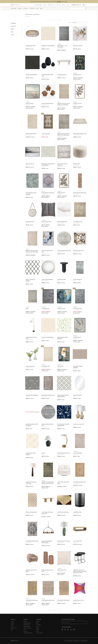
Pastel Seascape (29, 103)
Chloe (27, 308)
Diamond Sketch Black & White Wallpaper (63, 395)
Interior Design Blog (27, 623)
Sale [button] (41, 8)
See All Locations (39, 632)
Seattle (37, 629)
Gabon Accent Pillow (46, 221)
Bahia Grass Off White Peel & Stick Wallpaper (48, 164)
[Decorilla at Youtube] (74, 630)
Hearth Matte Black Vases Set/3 (47, 75)
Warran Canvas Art (30, 163)
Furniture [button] (13, 8)
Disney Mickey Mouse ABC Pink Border (32, 424)
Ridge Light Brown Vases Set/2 (47, 570)
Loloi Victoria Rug (46, 133)
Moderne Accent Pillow (78, 600)
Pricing (12, 626)
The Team (12, 621)
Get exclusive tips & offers (68, 619)
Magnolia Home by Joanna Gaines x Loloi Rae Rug (63, 104)
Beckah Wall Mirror (77, 395)
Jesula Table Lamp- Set (78, 424)
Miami (37, 623)
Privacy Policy (76, 640)
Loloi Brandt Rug (45, 308)
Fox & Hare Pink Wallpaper (48, 337)
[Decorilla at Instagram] (62, 630)
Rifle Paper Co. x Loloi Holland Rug (62, 46)
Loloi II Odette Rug (77, 453)
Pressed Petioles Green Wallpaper (31, 193)
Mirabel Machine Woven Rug (79, 192)
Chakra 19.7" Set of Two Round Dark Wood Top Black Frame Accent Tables (79, 571)
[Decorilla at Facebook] (65, 630)
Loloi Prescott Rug (77, 308)
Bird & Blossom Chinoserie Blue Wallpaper (63, 424)
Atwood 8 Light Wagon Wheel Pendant (47, 541)
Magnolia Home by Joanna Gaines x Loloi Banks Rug (48, 482)
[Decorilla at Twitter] (71, 630)
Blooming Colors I (77, 74)
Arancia (43, 453)
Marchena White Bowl (62, 221)
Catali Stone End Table (78, 250)
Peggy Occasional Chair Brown (31, 570)
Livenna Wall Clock (30, 221)
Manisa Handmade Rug (31, 133)
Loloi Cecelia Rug (46, 366)
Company (12, 623)
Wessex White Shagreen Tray (79, 133)
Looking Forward (61, 308)
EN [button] (84, 5)
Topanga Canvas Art (77, 45)
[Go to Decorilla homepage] (14, 641)
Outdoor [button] (32, 8)
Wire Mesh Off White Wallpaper (77, 367)
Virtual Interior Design (27, 628)
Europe (37, 631)
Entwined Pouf (76, 163)
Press (12, 629)
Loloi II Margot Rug (77, 221)
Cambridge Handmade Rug (79, 482)
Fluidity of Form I (61, 192)
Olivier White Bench (61, 74)
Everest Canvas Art (77, 279)
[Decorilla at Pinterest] (68, 630)
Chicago (37, 628)
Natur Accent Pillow (61, 570)
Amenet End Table (77, 512)
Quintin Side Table (61, 279)
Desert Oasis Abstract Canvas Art (62, 164)
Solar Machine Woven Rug (31, 600)
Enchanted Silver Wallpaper (32, 395)
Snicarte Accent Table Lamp (63, 541)
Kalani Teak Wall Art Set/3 (47, 103)
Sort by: (70, 22)
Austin (37, 626)
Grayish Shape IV (77, 337)
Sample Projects (26, 624)
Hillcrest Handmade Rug (62, 512)
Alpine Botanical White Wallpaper (62, 338)
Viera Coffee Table (77, 541)
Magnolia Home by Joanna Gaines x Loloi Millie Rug (63, 134)
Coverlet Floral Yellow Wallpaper (31, 453)
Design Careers (13, 628)
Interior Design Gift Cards (28, 632)
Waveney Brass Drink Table (63, 453)
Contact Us (25, 631)
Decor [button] (20, 8)
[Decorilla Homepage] (15, 5)
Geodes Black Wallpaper (31, 74)
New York (38, 621)
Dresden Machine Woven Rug (64, 250)
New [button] (37, 8)
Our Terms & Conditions (68, 640)
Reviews (12, 624)
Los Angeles (38, 624)
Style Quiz (25, 621)
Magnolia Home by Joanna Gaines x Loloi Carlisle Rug (32, 251)
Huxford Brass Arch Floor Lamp (31, 338)
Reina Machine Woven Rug (63, 600)
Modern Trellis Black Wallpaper (30, 280)
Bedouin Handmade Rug (31, 512)
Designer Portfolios (27, 626)
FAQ (24, 629)
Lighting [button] (25, 8)
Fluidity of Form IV (77, 103)
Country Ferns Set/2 (30, 366)
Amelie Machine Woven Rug (48, 192)
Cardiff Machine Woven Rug (32, 541)
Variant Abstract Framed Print (47, 251)
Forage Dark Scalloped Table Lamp (31, 482)
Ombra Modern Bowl (30, 45)
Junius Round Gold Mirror (47, 279)
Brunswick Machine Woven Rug (48, 424)
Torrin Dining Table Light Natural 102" (47, 512)
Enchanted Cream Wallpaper (48, 45)
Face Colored (60, 366)
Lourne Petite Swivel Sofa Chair (63, 482)
